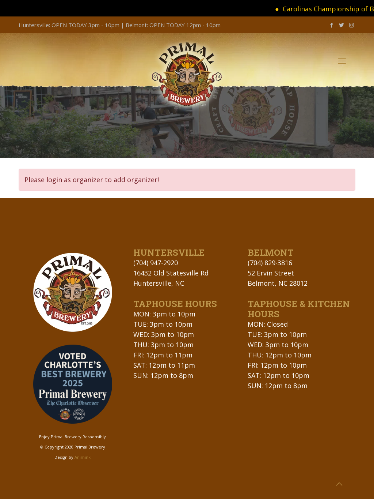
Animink (83, 457)
